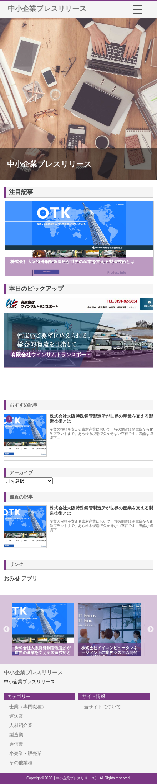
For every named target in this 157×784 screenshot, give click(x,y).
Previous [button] (6, 629)
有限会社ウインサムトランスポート (51, 354)
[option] (45, 629)
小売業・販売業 (25, 753)
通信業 (16, 744)
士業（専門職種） (27, 706)
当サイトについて (102, 706)
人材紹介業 (20, 725)
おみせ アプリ (20, 578)
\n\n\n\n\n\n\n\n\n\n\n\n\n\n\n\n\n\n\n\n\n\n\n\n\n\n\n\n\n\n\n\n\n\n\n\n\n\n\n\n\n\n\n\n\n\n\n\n (28, 480)
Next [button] (150, 629)
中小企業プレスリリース (47, 9)
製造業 (16, 734)
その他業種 (20, 762)
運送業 (16, 716)
